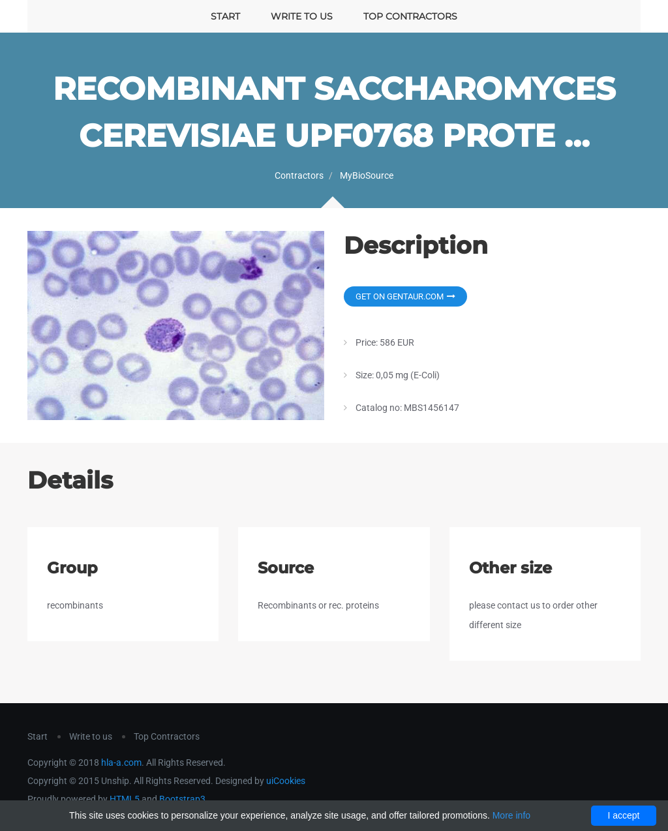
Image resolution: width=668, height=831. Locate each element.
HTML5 (125, 799)
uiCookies (285, 781)
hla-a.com (121, 762)
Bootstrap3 (182, 799)
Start (225, 16)
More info (511, 815)
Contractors (299, 175)
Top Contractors (410, 16)
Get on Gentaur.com (405, 296)
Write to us (302, 16)
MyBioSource (366, 175)
